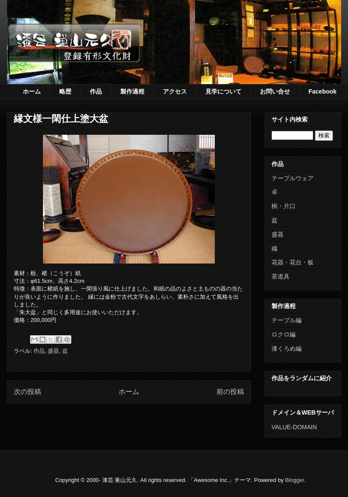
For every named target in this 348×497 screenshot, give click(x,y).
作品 (96, 91)
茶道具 (281, 276)
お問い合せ (275, 91)
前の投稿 (230, 391)
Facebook (322, 91)
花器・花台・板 (293, 262)
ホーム (32, 91)
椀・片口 (284, 206)
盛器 (53, 351)
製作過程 (132, 91)
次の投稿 (27, 391)
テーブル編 (287, 320)
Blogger (294, 480)
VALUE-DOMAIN (294, 427)
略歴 (65, 91)
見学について (223, 91)
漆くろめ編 (287, 348)
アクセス (175, 91)
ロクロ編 (284, 334)
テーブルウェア (293, 178)
